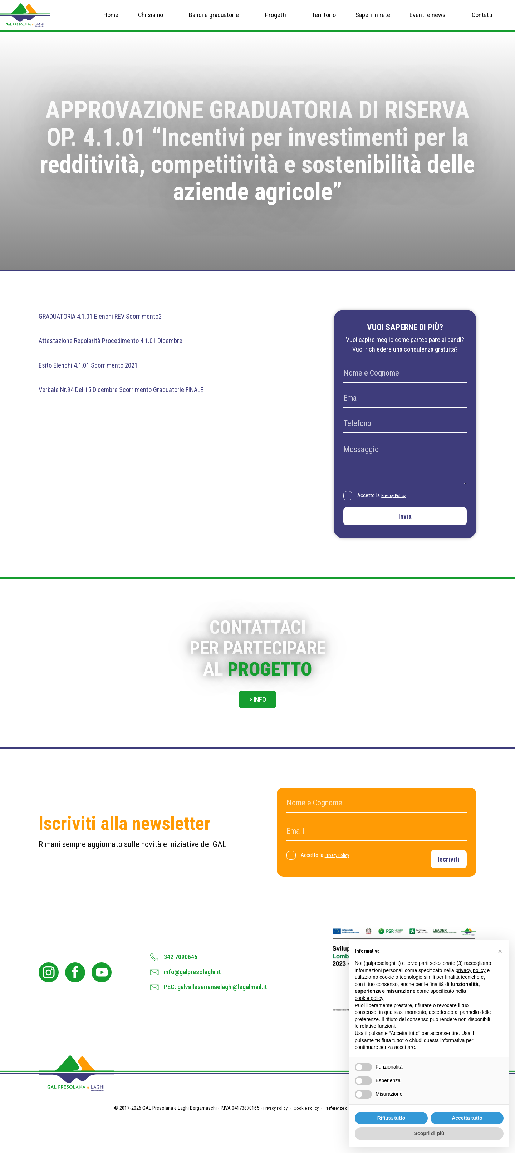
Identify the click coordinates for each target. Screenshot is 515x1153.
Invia (405, 530)
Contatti (482, 20)
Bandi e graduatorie (214, 20)
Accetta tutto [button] (467, 1118)
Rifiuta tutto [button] (391, 1118)
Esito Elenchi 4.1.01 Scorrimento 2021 (100, 376)
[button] (500, 951)
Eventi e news (427, 20)
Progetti (275, 20)
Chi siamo (150, 20)
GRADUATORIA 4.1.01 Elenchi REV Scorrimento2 (116, 327)
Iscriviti (445, 880)
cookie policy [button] (369, 998)
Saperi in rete (372, 20)
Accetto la (386, 507)
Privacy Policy (398, 507)
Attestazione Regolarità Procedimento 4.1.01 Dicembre (128, 351)
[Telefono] (405, 434)
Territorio (324, 20)
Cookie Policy (304, 1136)
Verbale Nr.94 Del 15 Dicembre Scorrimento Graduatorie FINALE (142, 400)
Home (110, 20)
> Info (257, 719)
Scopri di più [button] (429, 1133)
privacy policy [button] (471, 970)
